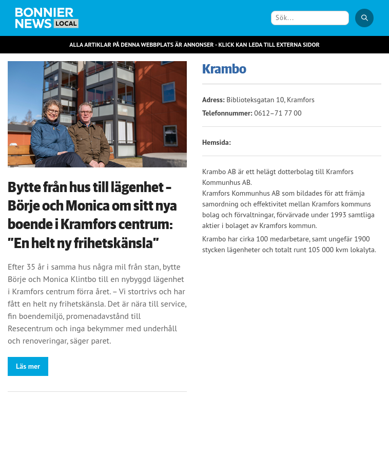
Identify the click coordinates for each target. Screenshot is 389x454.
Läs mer (28, 366)
